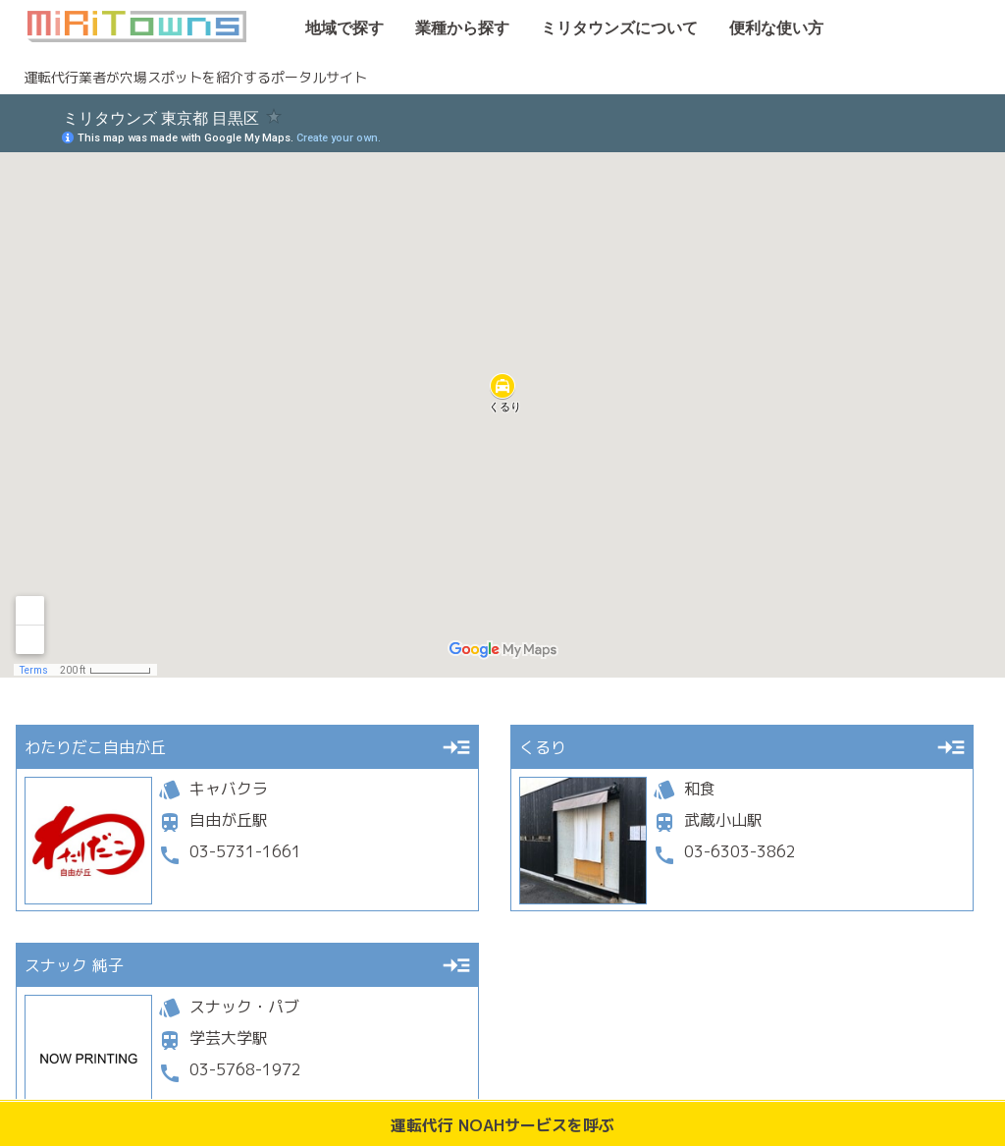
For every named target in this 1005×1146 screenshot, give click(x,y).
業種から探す (450, 29)
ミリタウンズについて (607, 29)
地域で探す (332, 29)
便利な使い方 (764, 29)
